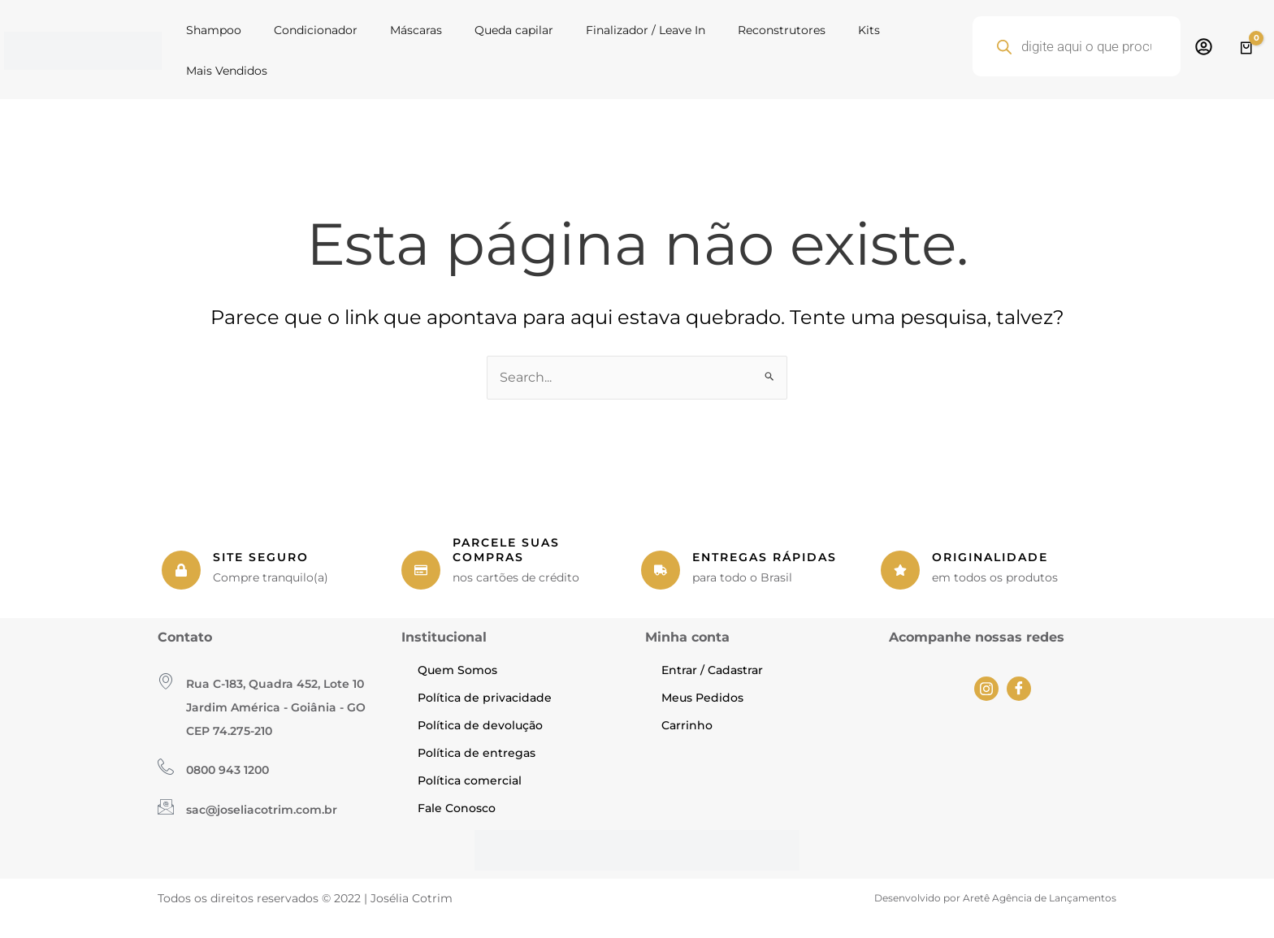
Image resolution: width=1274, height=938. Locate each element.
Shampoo (213, 30)
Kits (869, 30)
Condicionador (316, 30)
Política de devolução (480, 725)
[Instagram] (986, 688)
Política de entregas (476, 753)
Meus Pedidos (702, 697)
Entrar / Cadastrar (712, 670)
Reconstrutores (782, 30)
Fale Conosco (457, 808)
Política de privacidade (485, 697)
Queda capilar (513, 30)
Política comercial (470, 780)
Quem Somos (457, 670)
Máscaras (416, 30)
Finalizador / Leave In (645, 30)
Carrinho (687, 725)
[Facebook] (1019, 688)
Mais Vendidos (226, 70)
